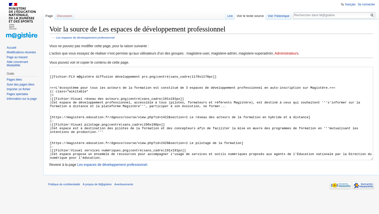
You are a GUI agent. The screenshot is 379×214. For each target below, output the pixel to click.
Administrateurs (286, 53)
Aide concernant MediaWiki (17, 63)
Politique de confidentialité (64, 202)
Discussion (64, 16)
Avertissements (123, 202)
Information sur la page (22, 98)
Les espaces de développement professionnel (85, 37)
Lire (230, 16)
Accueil (11, 47)
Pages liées (14, 79)
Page (49, 16)
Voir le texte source (250, 16)
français (350, 4)
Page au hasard (17, 57)
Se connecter (366, 4)
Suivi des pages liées (20, 84)
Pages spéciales (17, 94)
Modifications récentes (21, 52)
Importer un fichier (18, 89)
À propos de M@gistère (97, 202)
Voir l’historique (278, 16)
